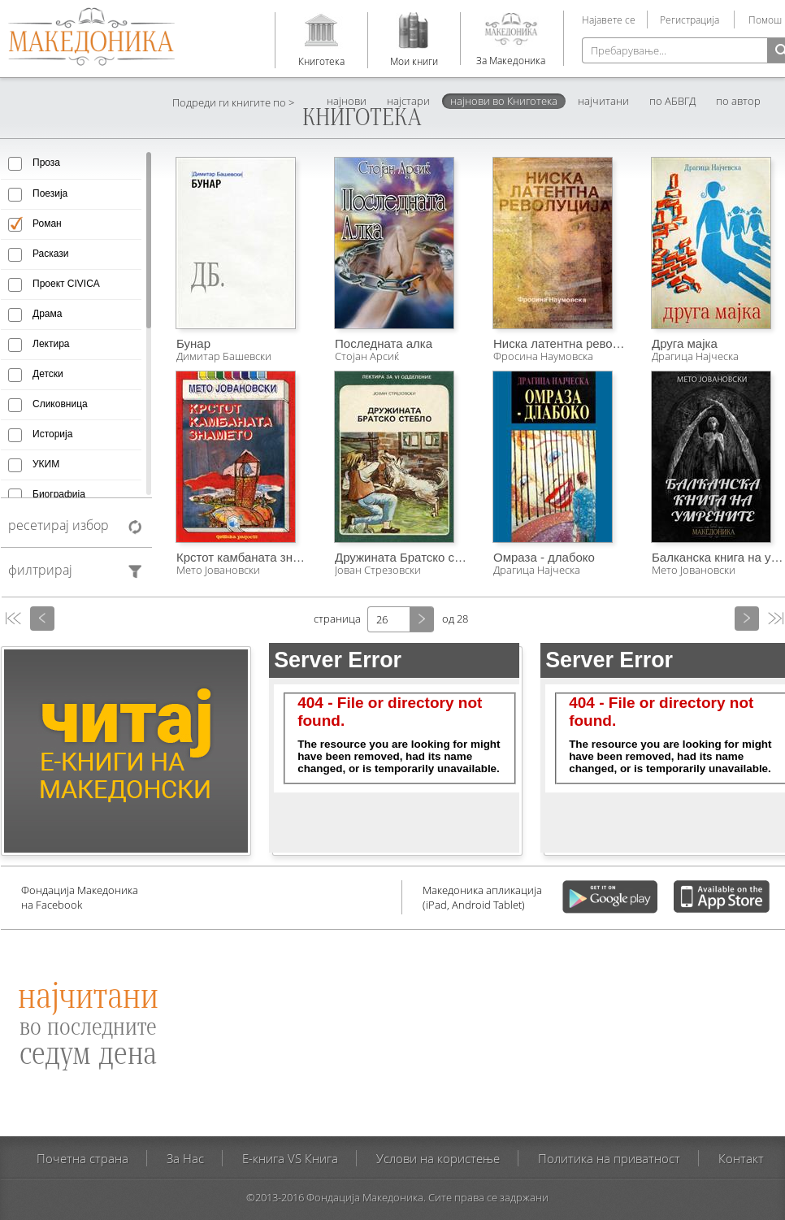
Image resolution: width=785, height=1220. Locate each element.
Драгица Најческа (536, 569)
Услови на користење (438, 1158)
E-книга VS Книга (290, 1158)
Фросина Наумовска (543, 356)
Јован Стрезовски (378, 569)
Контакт (741, 1158)
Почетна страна (82, 1158)
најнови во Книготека (503, 100)
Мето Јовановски (218, 569)
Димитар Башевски (223, 356)
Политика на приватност (609, 1158)
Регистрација (689, 19)
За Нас (185, 1158)
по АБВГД (672, 100)
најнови (346, 100)
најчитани (603, 100)
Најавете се (608, 19)
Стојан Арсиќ (367, 356)
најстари (408, 100)
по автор (738, 100)
